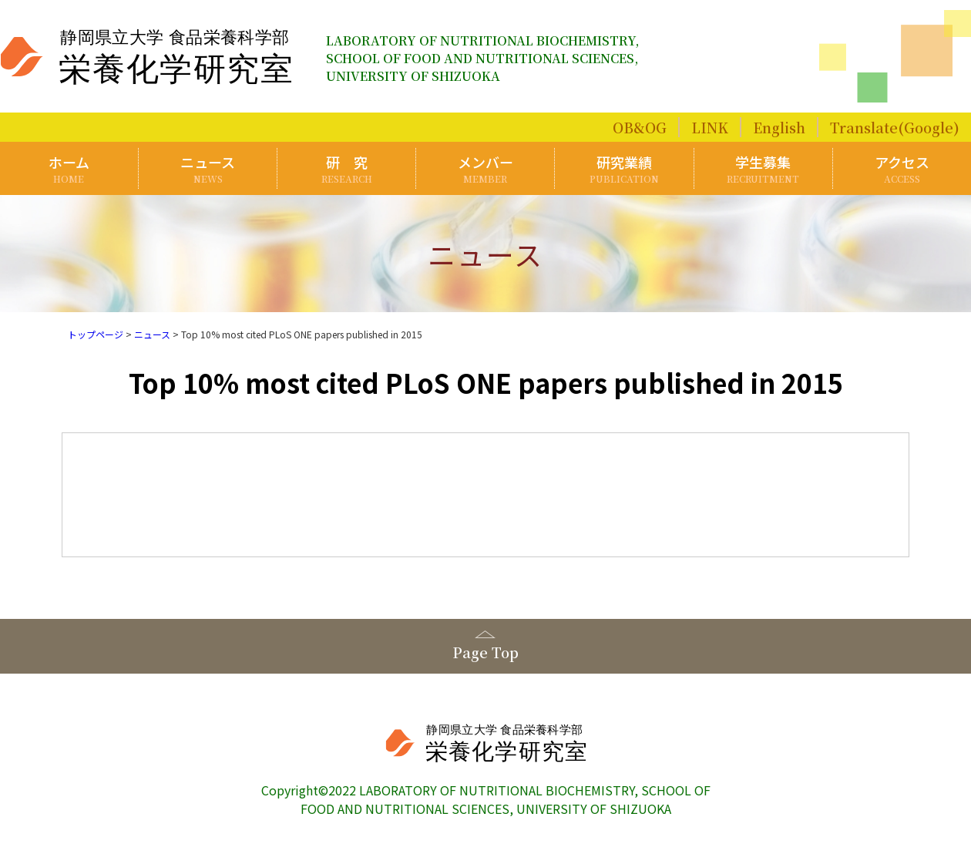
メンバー (486, 168)
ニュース (208, 168)
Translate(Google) (894, 127)
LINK (709, 127)
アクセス (902, 168)
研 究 (346, 168)
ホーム (69, 168)
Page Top (485, 652)
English (779, 127)
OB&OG (640, 127)
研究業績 (625, 168)
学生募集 (763, 168)
